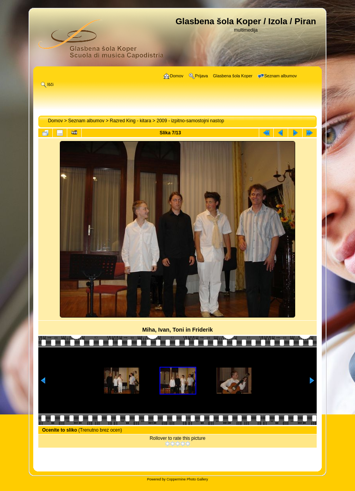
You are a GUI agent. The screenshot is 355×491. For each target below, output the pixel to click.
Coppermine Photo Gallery (187, 479)
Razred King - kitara (130, 120)
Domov (55, 120)
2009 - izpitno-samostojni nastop (190, 120)
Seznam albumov (86, 120)
